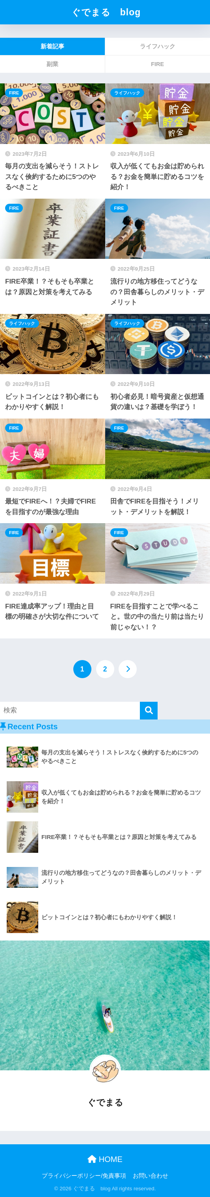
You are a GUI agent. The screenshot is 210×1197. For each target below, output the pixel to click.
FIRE (14, 92)
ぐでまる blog (106, 12)
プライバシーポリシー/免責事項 (84, 1176)
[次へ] (128, 669)
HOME (105, 1159)
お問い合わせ (150, 1176)
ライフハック (127, 92)
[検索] (149, 710)
